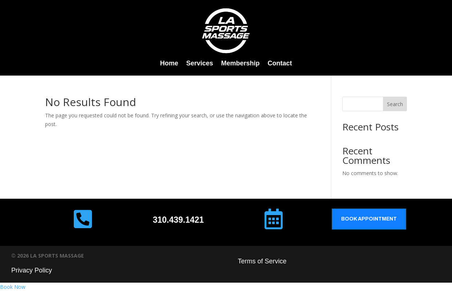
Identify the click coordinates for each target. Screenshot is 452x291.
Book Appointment (369, 219)
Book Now (12, 286)
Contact (280, 64)
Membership (240, 64)
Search (395, 104)
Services (199, 64)
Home (169, 64)
